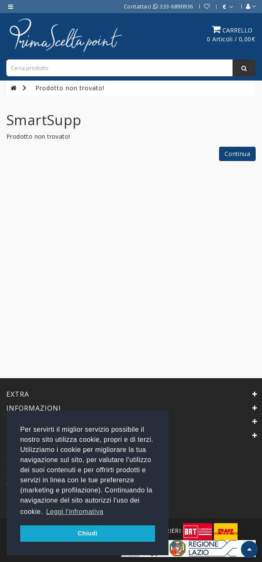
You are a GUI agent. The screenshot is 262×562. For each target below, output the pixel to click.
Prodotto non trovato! (69, 88)
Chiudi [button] (87, 533)
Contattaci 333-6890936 (158, 6)
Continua (237, 154)
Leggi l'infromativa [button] (75, 511)
